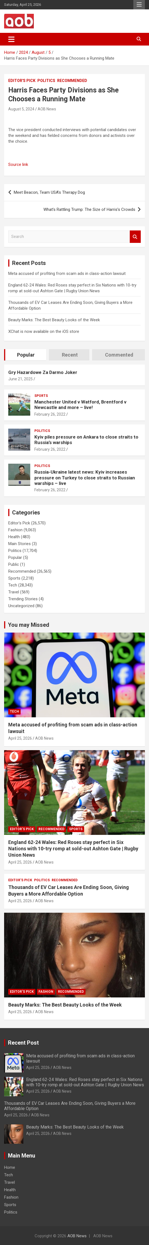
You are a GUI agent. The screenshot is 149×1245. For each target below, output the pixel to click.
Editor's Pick (21, 80)
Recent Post (23, 1042)
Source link (18, 164)
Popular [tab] (26, 355)
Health (14, 536)
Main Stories (19, 543)
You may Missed (28, 625)
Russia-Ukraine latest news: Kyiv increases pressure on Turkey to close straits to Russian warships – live (84, 477)
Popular (15, 557)
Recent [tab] (70, 355)
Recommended (72, 80)
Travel (13, 592)
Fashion (15, 529)
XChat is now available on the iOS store (43, 331)
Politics (46, 80)
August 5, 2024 (21, 109)
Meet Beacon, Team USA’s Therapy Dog (49, 192)
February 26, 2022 (49, 414)
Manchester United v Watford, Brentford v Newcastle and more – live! (80, 404)
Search (135, 236)
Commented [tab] (119, 355)
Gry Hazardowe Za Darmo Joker (42, 372)
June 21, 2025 (20, 379)
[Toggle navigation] (11, 39)
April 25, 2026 (20, 738)
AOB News (47, 109)
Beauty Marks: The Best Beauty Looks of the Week (54, 319)
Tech (12, 585)
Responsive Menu (139, 4)
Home (9, 1167)
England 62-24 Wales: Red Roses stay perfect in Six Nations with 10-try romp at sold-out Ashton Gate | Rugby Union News (73, 848)
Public (13, 564)
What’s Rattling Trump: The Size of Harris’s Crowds (89, 209)
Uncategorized (21, 605)
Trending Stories (23, 598)
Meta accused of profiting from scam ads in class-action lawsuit (67, 273)
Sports (41, 396)
